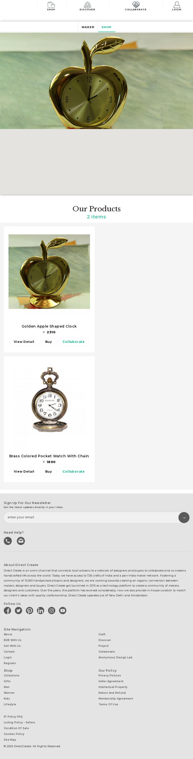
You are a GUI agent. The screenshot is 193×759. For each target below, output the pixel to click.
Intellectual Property (113, 687)
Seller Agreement (111, 681)
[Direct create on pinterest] (30, 610)
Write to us (21, 540)
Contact (9, 651)
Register (10, 663)
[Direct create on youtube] (63, 610)
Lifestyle (10, 704)
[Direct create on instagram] (52, 610)
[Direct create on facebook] (8, 610)
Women (9, 692)
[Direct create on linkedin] (41, 610)
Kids (7, 698)
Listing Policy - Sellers (19, 722)
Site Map (10, 739)
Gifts (7, 681)
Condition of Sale (16, 728)
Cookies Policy (14, 734)
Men (7, 687)
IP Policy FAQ (13, 716)
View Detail (24, 342)
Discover (87, 6)
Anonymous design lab (115, 657)
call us (8, 540)
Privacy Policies (110, 675)
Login (177, 6)
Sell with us (12, 646)
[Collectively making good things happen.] (21, 6)
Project (104, 646)
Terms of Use (108, 704)
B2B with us (12, 640)
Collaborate (136, 6)
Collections (11, 675)
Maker (88, 27)
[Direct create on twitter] (19, 610)
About (8, 634)
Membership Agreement (116, 698)
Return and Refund (112, 692)
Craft (102, 634)
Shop (51, 6)
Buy (48, 342)
